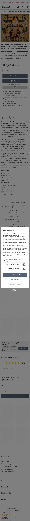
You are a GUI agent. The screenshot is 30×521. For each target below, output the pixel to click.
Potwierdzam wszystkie (15, 274)
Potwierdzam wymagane (15, 284)
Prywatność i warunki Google (17, 245)
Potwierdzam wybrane (15, 279)
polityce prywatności (13, 242)
